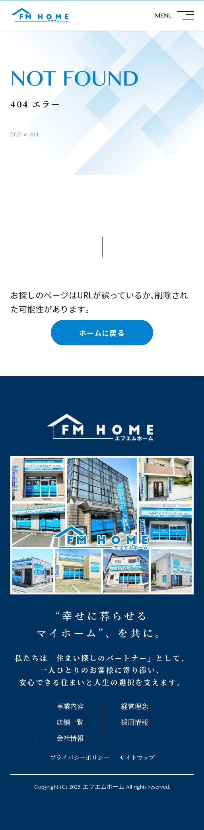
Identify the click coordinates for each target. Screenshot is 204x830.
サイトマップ (136, 757)
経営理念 (134, 706)
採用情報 (134, 722)
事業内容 (70, 706)
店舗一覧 (70, 722)
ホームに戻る (102, 332)
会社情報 (70, 738)
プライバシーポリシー (79, 757)
